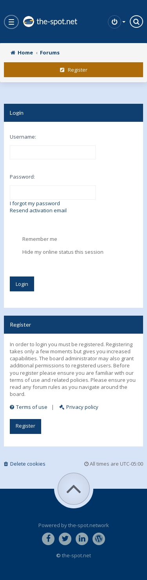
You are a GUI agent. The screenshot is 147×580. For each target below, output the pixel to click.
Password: (22, 176)
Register (73, 69)
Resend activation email (38, 210)
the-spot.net (50, 21)
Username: (23, 136)
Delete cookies (24, 463)
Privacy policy (78, 406)
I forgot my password (35, 203)
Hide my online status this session (56, 252)
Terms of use (28, 406)
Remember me (33, 239)
